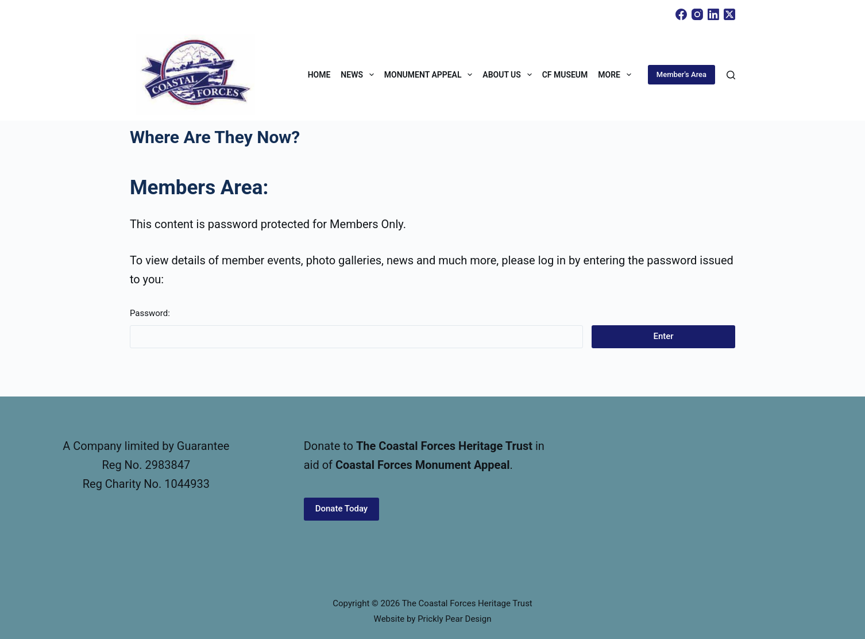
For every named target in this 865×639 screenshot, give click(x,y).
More (617, 75)
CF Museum (565, 74)
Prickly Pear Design (454, 619)
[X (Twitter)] (729, 14)
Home (319, 74)
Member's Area (681, 74)
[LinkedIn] (713, 14)
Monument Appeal (430, 75)
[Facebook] (681, 14)
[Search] (731, 75)
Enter (664, 336)
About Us (509, 75)
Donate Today (341, 508)
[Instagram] (697, 14)
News (359, 75)
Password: (356, 328)
